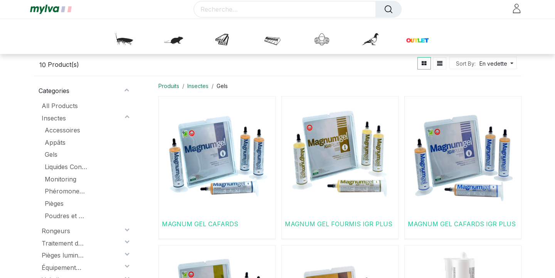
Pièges (54, 203)
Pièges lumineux (63, 255)
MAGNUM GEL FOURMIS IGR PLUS (338, 224)
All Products (60, 106)
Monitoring (60, 179)
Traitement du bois (63, 243)
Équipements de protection (63, 267)
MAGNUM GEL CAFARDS (200, 224)
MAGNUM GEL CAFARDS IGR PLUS (462, 224)
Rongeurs (56, 231)
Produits (168, 86)
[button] (495, 63)
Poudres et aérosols (66, 216)
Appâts (55, 142)
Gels (51, 154)
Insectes (54, 118)
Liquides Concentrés (66, 167)
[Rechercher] (388, 9)
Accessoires (62, 130)
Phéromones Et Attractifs (66, 191)
